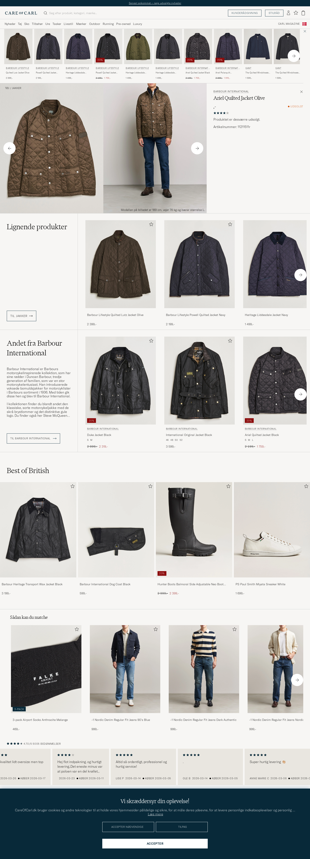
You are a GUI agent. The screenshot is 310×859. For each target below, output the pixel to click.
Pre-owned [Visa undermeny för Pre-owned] (123, 24)
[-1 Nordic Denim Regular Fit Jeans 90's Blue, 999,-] (125, 678)
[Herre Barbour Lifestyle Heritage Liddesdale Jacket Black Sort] (168, 46)
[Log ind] (288, 13)
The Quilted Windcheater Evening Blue (257, 72)
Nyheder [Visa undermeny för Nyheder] (10, 24)
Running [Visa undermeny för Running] (108, 24)
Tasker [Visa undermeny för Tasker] (57, 24)
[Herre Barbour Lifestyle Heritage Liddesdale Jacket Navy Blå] (78, 46)
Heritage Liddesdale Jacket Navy (75, 72)
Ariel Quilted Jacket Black (198, 72)
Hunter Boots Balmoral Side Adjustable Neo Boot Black (191, 584)
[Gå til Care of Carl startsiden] (21, 13)
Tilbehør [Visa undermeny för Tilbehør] (37, 24)
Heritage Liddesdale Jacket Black (165, 72)
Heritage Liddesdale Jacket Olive (135, 72)
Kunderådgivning (245, 13)
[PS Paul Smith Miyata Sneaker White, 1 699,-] (272, 539)
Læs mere (155, 814)
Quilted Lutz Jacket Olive (17, 72)
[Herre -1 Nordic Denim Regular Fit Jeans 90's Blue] (125, 669)
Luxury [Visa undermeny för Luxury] (137, 24)
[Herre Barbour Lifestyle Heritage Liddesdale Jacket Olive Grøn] (138, 46)
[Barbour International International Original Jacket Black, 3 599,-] (199, 393)
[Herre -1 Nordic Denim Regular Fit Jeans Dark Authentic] (204, 669)
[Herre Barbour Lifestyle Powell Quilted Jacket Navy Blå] (48, 46)
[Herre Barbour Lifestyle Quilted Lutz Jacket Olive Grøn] (18, 46)
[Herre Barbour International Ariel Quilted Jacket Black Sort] (198, 46)
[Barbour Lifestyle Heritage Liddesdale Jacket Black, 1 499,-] (168, 54)
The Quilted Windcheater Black (287, 72)
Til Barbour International (33, 438)
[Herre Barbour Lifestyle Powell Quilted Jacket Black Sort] (108, 46)
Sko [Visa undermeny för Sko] (26, 24)
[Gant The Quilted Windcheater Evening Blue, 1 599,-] (258, 54)
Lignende (37, 226)
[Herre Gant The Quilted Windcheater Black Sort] (288, 46)
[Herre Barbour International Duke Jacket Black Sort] (120, 381)
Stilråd (274, 13)
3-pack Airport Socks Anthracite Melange (40, 720)
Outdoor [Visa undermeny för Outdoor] (94, 24)
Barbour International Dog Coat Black (105, 584)
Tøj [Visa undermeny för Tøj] (20, 24)
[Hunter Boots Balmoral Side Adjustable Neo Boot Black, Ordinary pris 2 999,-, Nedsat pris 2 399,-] (194, 539)
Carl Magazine (289, 23)
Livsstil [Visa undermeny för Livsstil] (68, 24)
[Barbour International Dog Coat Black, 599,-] (116, 539)
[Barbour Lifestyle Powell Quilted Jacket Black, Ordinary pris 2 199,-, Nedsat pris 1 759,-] (108, 54)
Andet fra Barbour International (34, 348)
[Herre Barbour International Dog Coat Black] (116, 529)
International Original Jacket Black (189, 435)
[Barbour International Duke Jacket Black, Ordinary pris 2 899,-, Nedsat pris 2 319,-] (120, 393)
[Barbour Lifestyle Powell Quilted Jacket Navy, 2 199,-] (48, 54)
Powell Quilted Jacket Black (106, 72)
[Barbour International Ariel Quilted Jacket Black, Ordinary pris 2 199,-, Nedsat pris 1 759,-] (198, 54)
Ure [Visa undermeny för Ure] (47, 24)
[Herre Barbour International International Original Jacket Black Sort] (199, 381)
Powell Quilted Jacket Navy (46, 72)
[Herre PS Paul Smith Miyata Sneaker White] (272, 529)
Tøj (7, 88)
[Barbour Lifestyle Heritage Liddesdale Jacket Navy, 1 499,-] (78, 54)
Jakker (16, 88)
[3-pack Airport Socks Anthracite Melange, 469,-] (46, 678)
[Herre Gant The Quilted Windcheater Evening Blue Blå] (258, 46)
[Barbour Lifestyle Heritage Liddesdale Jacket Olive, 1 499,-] (138, 54)
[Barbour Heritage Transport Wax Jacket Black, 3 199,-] (38, 539)
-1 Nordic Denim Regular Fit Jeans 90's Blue (121, 720)
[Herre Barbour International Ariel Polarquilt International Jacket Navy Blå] (228, 46)
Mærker (81, 24)
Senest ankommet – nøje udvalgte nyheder (155, 3)
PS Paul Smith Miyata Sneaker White (260, 584)
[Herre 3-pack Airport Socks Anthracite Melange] (46, 669)
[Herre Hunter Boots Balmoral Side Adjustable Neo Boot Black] (194, 529)
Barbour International (197, 68)
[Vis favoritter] (296, 13)
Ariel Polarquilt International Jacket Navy (227, 72)
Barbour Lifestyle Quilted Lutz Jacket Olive (115, 315)
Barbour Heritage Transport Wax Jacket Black (32, 584)
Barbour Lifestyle (17, 68)
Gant (248, 68)
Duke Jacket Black (99, 435)
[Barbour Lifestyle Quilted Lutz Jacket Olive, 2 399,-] (18, 54)
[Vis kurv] (303, 13)
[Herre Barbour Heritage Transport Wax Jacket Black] (38, 529)
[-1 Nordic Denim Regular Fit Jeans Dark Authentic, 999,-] (203, 678)
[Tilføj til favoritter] (150, 225)
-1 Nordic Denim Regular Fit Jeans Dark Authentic (203, 720)
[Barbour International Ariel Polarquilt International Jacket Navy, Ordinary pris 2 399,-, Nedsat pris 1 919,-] (228, 54)
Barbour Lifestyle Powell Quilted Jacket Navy (195, 315)
